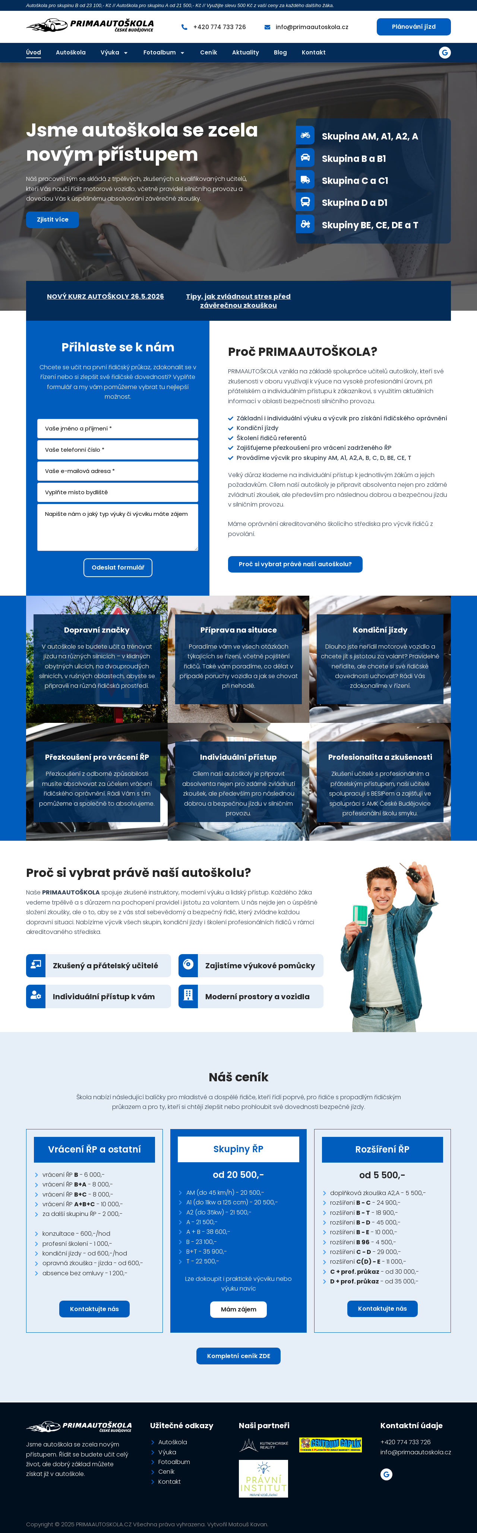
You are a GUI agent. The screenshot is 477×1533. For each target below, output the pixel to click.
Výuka (115, 52)
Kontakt (314, 52)
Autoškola (71, 52)
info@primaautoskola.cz (313, 27)
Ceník (208, 52)
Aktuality (245, 52)
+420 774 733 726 (218, 27)
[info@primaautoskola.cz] (267, 27)
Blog (280, 52)
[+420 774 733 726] (183, 27)
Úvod (33, 52)
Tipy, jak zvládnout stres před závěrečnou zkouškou (238, 301)
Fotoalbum (164, 52)
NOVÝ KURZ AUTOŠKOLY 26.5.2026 (105, 296)
